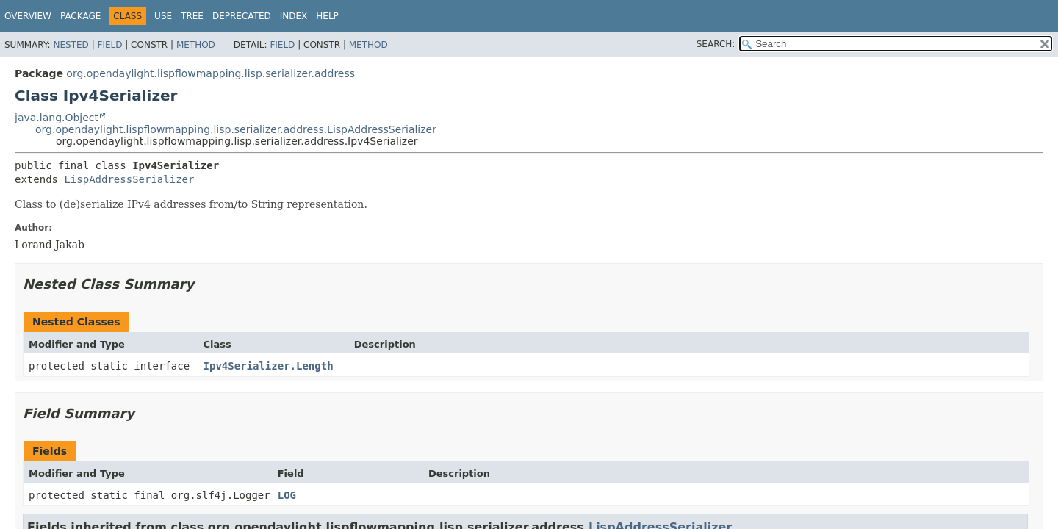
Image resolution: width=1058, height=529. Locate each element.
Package (80, 16)
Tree (192, 16)
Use (163, 16)
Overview (27, 16)
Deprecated (241, 16)
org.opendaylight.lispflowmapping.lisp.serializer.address (210, 73)
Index (294, 16)
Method (195, 45)
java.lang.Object (56, 117)
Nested (70, 45)
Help (327, 16)
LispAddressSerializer (129, 179)
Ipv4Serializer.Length (269, 366)
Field (109, 45)
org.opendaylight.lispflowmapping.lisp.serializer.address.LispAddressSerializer (235, 129)
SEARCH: (716, 44)
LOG (287, 495)
